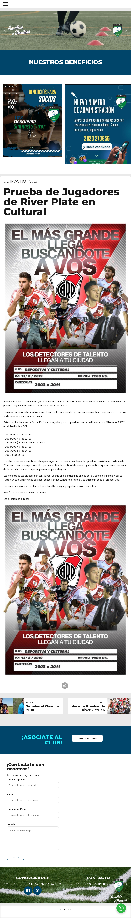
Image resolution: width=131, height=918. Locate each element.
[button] (5, 30)
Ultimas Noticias (20, 181)
